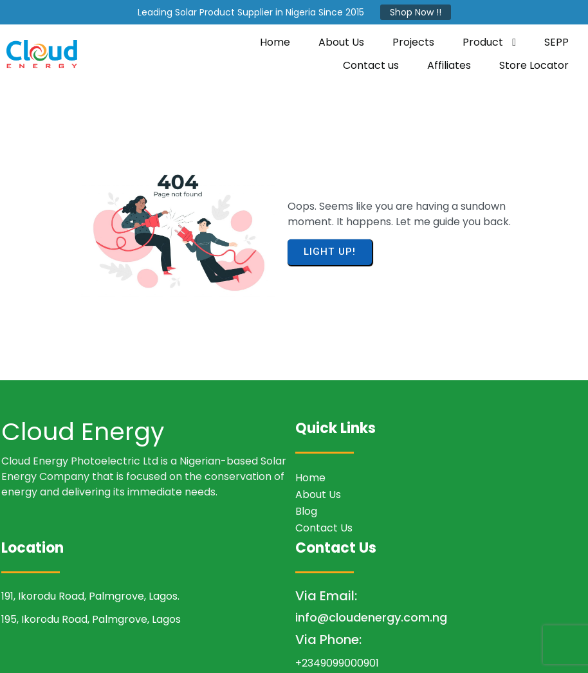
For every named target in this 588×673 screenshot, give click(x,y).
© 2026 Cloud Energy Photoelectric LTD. (294, 650)
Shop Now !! (415, 12)
